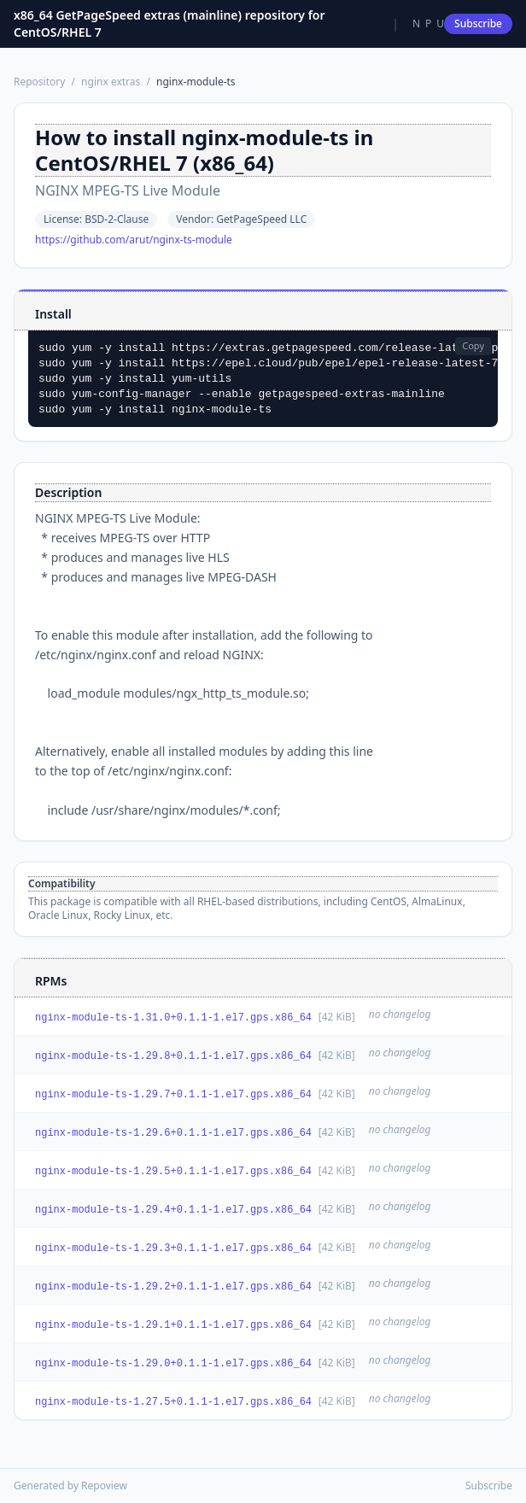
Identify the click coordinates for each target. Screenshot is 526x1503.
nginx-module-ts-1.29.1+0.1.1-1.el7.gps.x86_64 (173, 1325)
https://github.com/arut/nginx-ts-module (133, 240)
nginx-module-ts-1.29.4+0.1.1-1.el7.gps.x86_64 (173, 1210)
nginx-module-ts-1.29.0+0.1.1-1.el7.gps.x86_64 (173, 1364)
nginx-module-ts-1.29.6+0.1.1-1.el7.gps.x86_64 (173, 1133)
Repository (39, 81)
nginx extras (110, 81)
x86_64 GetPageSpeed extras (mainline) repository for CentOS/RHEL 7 (169, 23)
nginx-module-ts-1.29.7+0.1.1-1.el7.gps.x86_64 (173, 1095)
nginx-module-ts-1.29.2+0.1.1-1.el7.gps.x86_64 (173, 1287)
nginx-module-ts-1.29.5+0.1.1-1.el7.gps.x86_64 (173, 1172)
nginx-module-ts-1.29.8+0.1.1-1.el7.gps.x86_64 (173, 1056)
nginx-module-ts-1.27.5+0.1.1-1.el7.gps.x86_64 (173, 1402)
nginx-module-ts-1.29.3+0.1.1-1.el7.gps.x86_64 (173, 1248)
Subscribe (478, 23)
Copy (473, 345)
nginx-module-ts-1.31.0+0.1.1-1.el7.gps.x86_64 (173, 1018)
